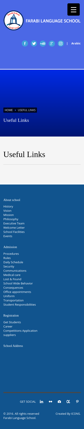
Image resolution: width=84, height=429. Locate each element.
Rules (7, 258)
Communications (14, 271)
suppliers (9, 335)
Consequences (13, 288)
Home (9, 110)
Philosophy (10, 219)
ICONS (75, 414)
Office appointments (17, 292)
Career (8, 326)
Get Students (12, 322)
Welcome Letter (14, 228)
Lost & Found (12, 279)
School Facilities (14, 232)
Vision (7, 211)
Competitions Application (20, 331)
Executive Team (13, 223)
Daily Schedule (13, 262)
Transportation (13, 300)
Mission (8, 215)
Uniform (9, 296)
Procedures (11, 254)
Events (7, 236)
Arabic (76, 43)
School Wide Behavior (18, 283)
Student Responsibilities (19, 305)
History (8, 206)
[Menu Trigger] (73, 9)
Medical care (11, 275)
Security (8, 266)
